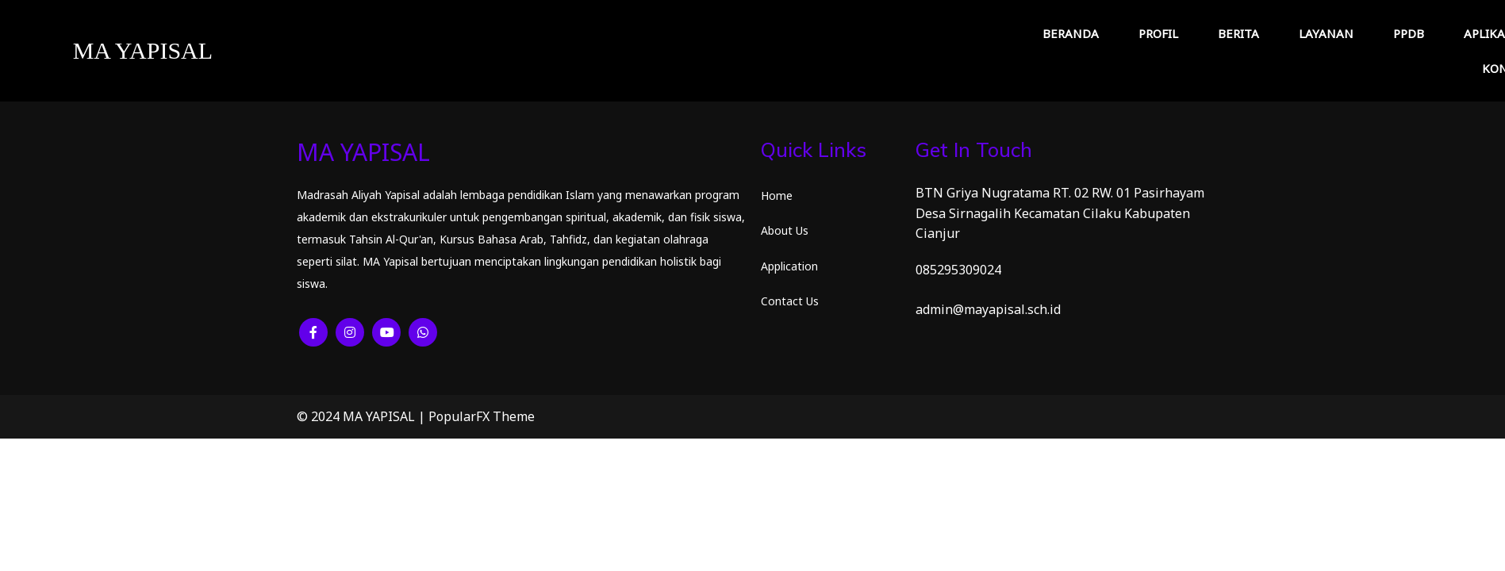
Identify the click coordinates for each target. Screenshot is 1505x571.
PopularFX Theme (481, 416)
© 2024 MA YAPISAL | (362, 416)
